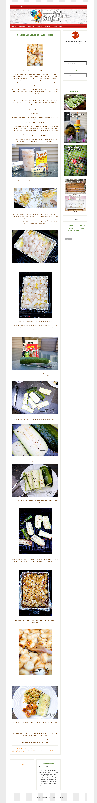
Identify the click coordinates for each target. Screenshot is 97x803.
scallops (36, 747)
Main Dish (19, 746)
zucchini (22, 748)
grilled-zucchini (25, 747)
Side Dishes (31, 746)
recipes (33, 747)
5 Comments (40, 36)
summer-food (44, 747)
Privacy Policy (21, 762)
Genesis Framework (53, 794)
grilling (30, 747)
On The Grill (23, 746)
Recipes (27, 746)
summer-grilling (50, 747)
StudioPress (61, 794)
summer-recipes (17, 748)
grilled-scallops (20, 747)
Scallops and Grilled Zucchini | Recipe (35, 32)
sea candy (39, 747)
